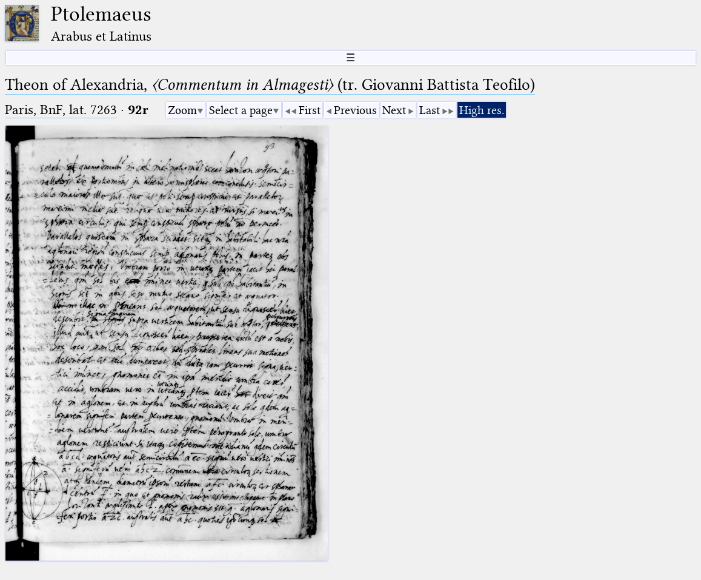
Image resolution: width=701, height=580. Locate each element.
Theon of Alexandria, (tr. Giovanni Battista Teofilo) (270, 84)
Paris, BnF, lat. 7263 (61, 109)
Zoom (182, 110)
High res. (481, 110)
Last (429, 110)
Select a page (241, 110)
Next (394, 110)
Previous (355, 110)
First (310, 110)
